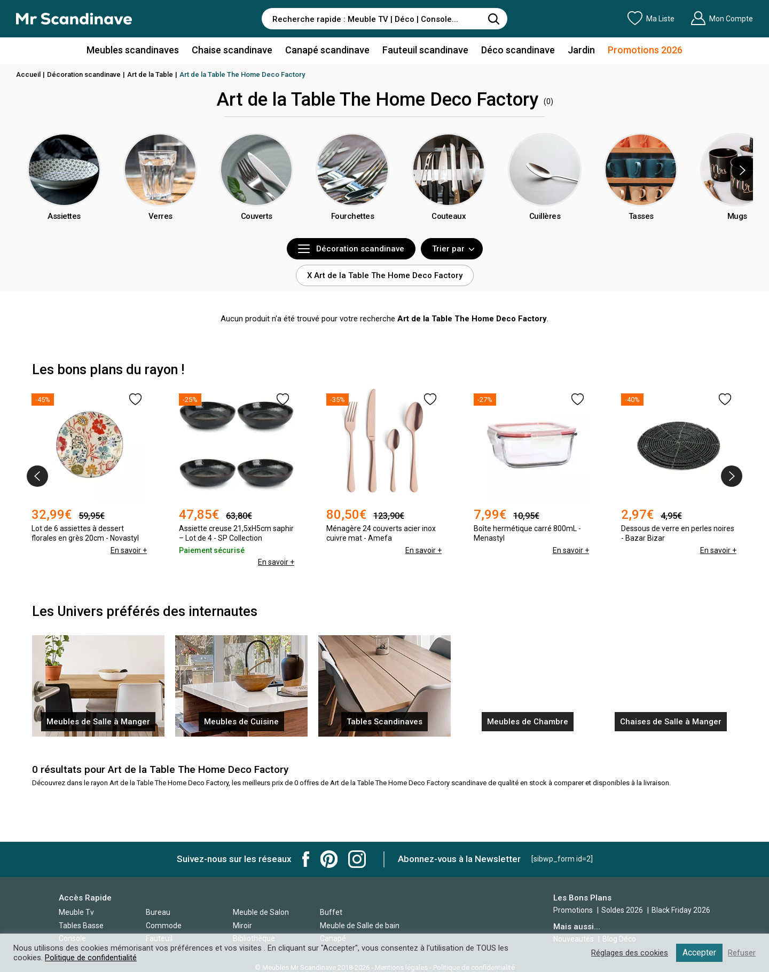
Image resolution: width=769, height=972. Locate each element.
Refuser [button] (742, 953)
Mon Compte (721, 18)
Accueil (28, 74)
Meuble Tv (76, 912)
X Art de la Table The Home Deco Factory (384, 275)
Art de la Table (150, 74)
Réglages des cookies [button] (629, 953)
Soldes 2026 (623, 910)
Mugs (737, 216)
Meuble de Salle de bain (359, 925)
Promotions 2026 (645, 50)
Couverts (256, 216)
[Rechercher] (494, 18)
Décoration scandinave (84, 74)
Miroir (242, 925)
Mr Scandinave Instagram (357, 859)
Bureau (158, 912)
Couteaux (448, 216)
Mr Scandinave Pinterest (329, 859)
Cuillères (545, 216)
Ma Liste (650, 18)
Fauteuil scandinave (425, 50)
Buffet (331, 912)
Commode (164, 925)
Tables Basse (81, 925)
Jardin (581, 50)
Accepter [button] (699, 952)
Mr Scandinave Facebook (306, 859)
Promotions (573, 910)
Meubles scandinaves (133, 50)
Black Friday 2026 (681, 910)
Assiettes (64, 216)
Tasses (641, 216)
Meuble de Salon (261, 912)
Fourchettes (352, 216)
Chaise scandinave (232, 50)
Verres (160, 216)
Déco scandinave (518, 50)
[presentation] (742, 170)
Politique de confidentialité (91, 957)
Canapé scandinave (327, 50)
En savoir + (129, 550)
